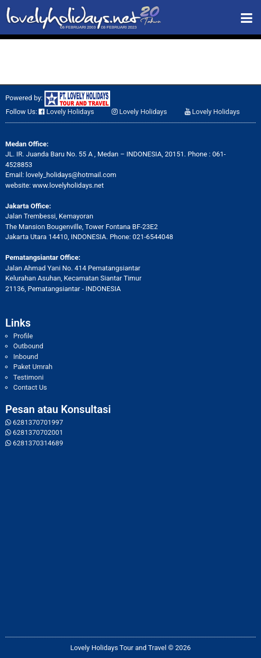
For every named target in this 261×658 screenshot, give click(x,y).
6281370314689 (38, 443)
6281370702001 (38, 432)
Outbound (28, 346)
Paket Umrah (32, 367)
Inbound (25, 357)
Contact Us (30, 387)
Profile (23, 336)
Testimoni (28, 377)
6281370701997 (38, 422)
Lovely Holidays (70, 112)
